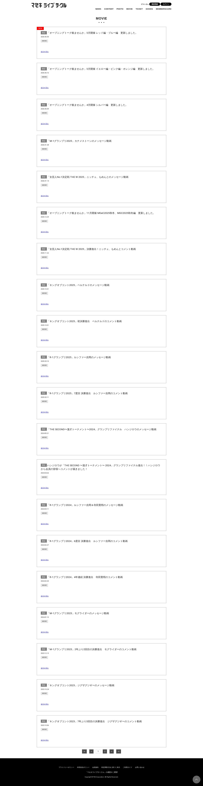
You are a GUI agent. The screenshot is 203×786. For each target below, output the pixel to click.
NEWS (98, 9)
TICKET (139, 9)
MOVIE (129, 9)
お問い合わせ (139, 767)
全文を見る (45, 52)
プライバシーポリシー (66, 767)
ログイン (166, 4)
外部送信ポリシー (83, 767)
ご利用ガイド (127, 767)
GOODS (149, 9)
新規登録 (155, 4)
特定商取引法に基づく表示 (110, 767)
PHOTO (120, 9)
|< (84, 751)
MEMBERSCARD (163, 9)
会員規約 (95, 767)
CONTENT (109, 9)
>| (118, 751)
